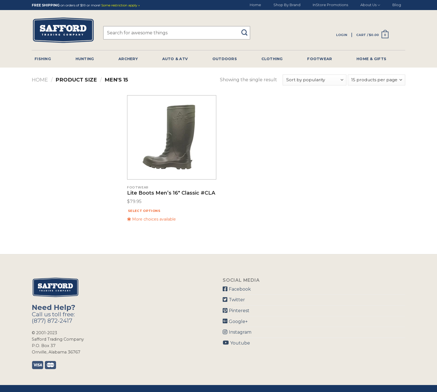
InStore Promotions (330, 5)
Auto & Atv (175, 59)
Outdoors (224, 59)
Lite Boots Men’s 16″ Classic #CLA (171, 193)
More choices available (151, 219)
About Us (370, 5)
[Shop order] (314, 80)
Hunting (85, 59)
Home (255, 5)
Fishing (43, 59)
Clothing (272, 59)
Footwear (319, 59)
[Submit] (247, 30)
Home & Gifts (371, 59)
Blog (396, 5)
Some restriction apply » (120, 5)
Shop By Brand (286, 5)
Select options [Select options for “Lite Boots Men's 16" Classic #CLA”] (144, 211)
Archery (128, 59)
